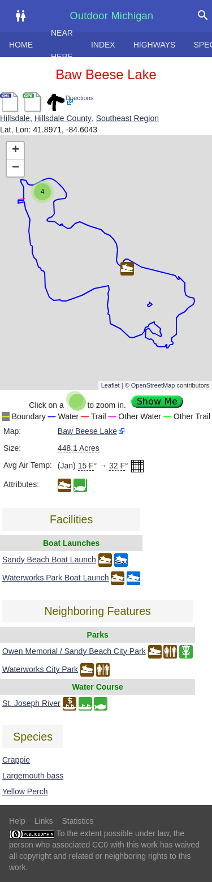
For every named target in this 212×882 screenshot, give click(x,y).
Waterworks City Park (40, 668)
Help (17, 820)
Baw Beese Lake (87, 431)
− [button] (15, 168)
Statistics (77, 820)
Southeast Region (127, 118)
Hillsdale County (63, 118)
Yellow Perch (24, 791)
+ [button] (15, 150)
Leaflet (110, 385)
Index (103, 44)
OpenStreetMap (153, 385)
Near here (62, 44)
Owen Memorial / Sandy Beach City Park (74, 650)
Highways (154, 44)
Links (43, 820)
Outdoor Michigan (112, 15)
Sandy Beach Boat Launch (49, 559)
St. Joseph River (31, 702)
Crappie (16, 759)
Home (21, 44)
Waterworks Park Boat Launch (55, 577)
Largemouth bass (32, 775)
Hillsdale (15, 118)
